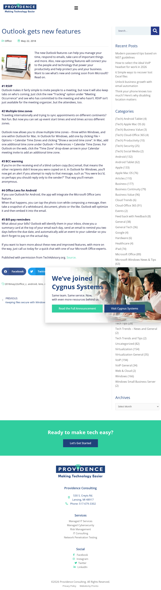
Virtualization (123, 349)
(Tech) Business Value (129, 129)
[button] (14, 271)
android (32, 284)
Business (121, 184)
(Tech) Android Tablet (129, 119)
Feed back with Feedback (131, 216)
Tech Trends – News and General (136, 329)
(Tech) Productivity (127, 140)
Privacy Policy (68, 586)
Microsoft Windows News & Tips (135, 260)
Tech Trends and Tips (129, 338)
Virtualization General (129, 354)
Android (120, 157)
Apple (119, 167)
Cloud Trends (123, 200)
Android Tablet (124, 162)
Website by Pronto (90, 586)
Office (8, 41)
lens (40, 284)
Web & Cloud (123, 371)
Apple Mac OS (124, 173)
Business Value (124, 194)
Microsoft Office (125, 254)
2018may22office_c (16, 284)
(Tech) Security (124, 146)
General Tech (123, 227)
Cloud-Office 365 (125, 205)
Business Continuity (128, 189)
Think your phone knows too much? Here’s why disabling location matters (133, 95)
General (120, 222)
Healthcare (122, 243)
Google (119, 232)
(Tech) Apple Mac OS (128, 124)
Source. (71, 257)
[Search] (155, 31)
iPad (118, 249)
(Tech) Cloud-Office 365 (130, 135)
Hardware (121, 238)
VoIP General (123, 365)
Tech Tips (121, 323)
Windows (121, 376)
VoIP (118, 360)
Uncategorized (124, 344)
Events (119, 211)
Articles (120, 178)
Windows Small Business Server (135, 382)
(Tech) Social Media (127, 151)
